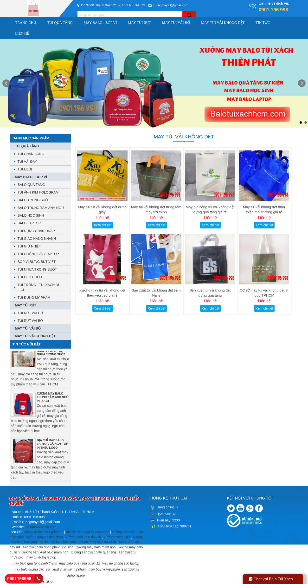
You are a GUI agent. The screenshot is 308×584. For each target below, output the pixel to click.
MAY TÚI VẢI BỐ (176, 23)
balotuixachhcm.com (41, 527)
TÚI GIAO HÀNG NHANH (37, 238)
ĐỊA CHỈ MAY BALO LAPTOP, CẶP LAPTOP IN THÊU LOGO (52, 445)
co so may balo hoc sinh (58, 542)
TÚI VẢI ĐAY (27, 161)
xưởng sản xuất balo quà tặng (93, 552)
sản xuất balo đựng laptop (43, 532)
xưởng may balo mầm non (96, 547)
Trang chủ (25, 23)
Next (302, 83)
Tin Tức (263, 23)
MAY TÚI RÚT (139, 23)
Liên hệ (22, 33)
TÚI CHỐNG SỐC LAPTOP (38, 254)
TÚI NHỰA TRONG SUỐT (37, 269)
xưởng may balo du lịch (83, 537)
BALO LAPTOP (29, 223)
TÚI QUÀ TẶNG (60, 23)
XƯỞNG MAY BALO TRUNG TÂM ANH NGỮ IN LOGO (52, 398)
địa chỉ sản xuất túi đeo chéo (87, 532)
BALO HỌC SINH (31, 215)
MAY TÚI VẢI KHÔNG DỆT (223, 23)
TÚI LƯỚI (25, 169)
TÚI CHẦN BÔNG (31, 154)
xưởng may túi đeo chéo (44, 537)
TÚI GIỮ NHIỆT (29, 246)
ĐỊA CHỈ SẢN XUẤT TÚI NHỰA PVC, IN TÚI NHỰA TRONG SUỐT (53, 351)
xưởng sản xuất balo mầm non (45, 552)
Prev (6, 83)
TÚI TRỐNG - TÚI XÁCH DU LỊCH (39, 287)
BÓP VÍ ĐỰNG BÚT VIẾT (37, 262)
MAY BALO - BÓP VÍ (100, 23)
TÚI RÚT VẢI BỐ (30, 321)
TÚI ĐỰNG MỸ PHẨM (34, 297)
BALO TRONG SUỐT (34, 200)
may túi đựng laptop (41, 557)
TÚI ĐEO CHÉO (30, 277)
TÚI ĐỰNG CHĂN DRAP (36, 231)
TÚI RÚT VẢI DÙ (30, 313)
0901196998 (19, 578)
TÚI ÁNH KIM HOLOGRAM (38, 192)
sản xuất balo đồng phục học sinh (48, 547)
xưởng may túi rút (117, 537)
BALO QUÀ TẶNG (31, 185)
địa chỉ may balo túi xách (97, 542)
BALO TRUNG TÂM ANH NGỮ (41, 208)
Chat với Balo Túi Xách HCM (271, 580)
